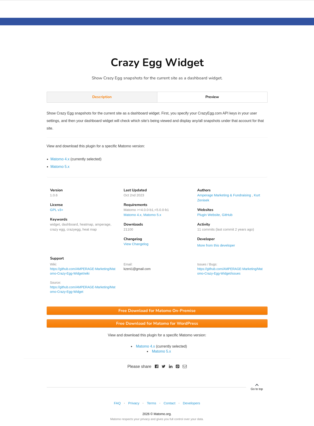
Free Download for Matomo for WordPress (157, 323)
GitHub (227, 215)
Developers (191, 403)
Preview (212, 96)
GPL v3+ (56, 210)
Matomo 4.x (60, 159)
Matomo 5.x (60, 167)
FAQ (117, 403)
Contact (170, 403)
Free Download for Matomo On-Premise (157, 310)
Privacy (133, 403)
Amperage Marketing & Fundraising (224, 195)
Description (102, 96)
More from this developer (216, 245)
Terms (151, 403)
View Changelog (136, 244)
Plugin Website (208, 215)
